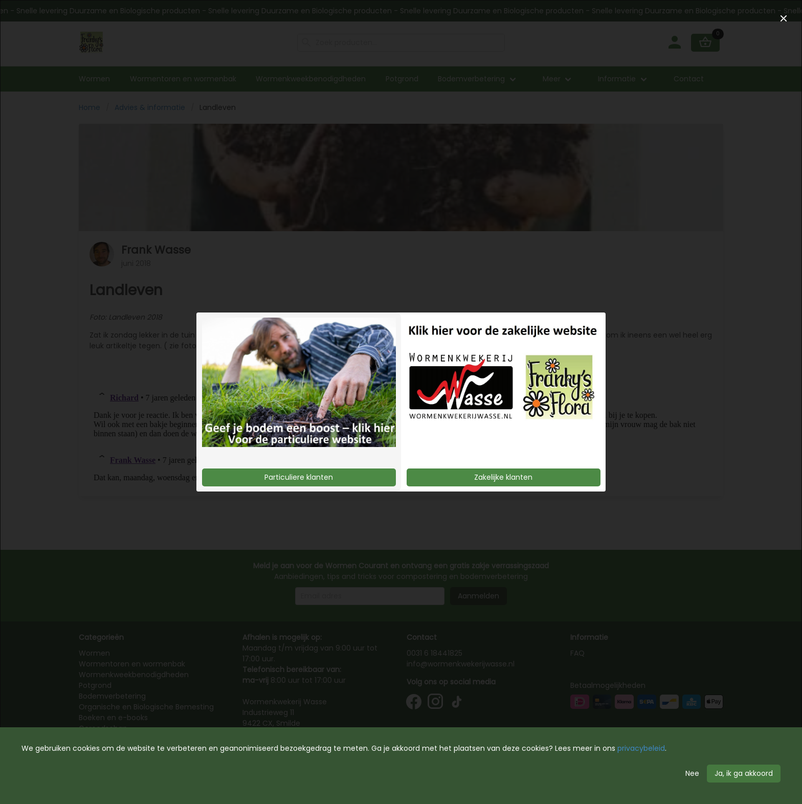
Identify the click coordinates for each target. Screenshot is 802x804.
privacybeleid (641, 748)
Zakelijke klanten (503, 477)
